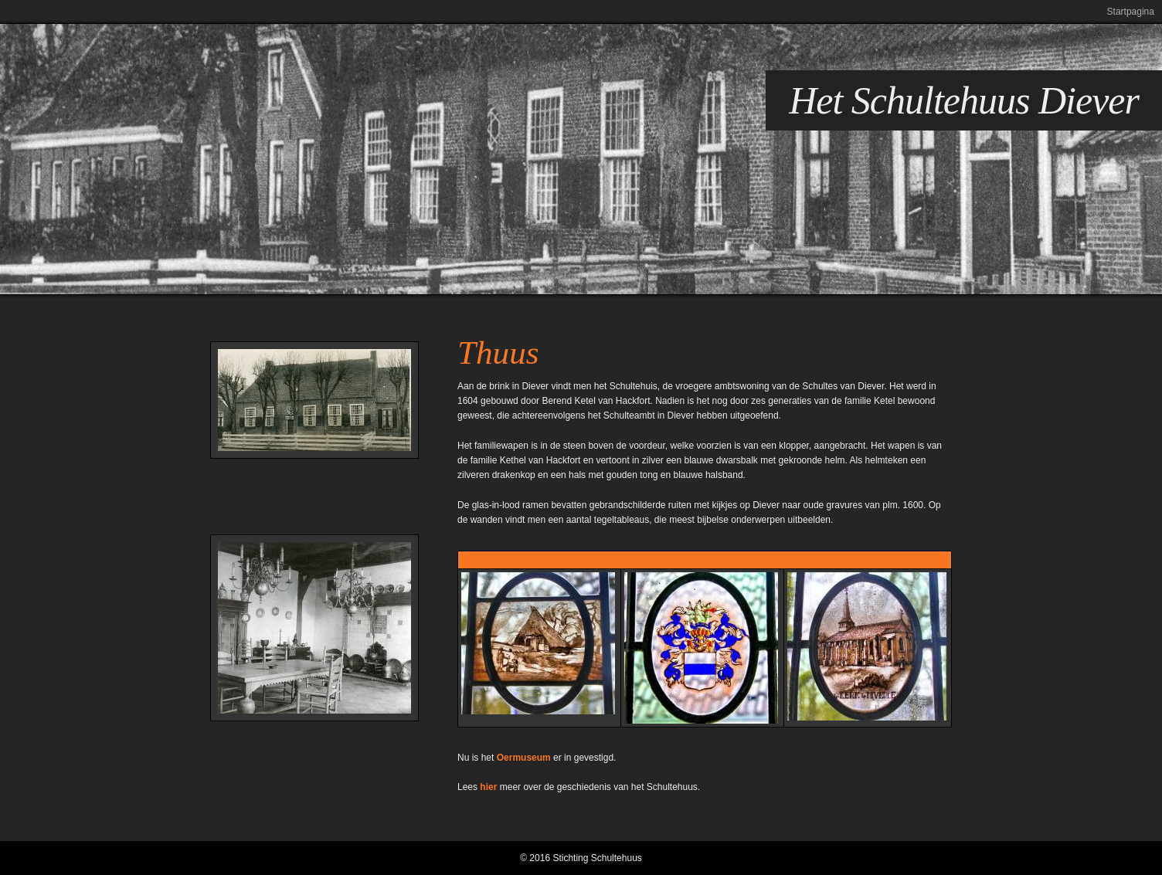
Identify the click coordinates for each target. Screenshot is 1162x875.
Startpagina (1130, 11)
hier (488, 787)
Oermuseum (524, 757)
